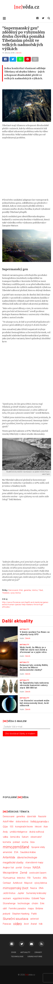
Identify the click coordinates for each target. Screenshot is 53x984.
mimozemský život (15, 888)
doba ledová (22, 821)
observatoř (36, 837)
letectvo (21, 877)
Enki (42, 903)
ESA (16, 852)
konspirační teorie (24, 826)
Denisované (13, 590)
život (26, 923)
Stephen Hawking (20, 913)
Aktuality (25, 952)
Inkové (38, 826)
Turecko (37, 877)
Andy (5, 831)
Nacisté (42, 816)
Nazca (33, 888)
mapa (31, 908)
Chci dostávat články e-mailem (20, 733)
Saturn (25, 837)
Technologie (17, 956)
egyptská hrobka (21, 898)
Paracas (7, 923)
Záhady (38, 952)
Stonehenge (9, 903)
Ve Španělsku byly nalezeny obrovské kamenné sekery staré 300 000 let (34, 685)
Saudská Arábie (28, 852)
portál (19, 867)
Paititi (34, 913)
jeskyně (6, 913)
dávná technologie (27, 857)
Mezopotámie (10, 872)
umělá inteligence (18, 831)
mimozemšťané (16, 847)
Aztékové (17, 883)
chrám (35, 903)
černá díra (15, 837)
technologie (24, 903)
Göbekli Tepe (38, 898)
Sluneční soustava (15, 919)
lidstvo (35, 590)
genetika (27, 590)
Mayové (28, 883)
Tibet (41, 590)
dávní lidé (31, 816)
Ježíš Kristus (9, 893)
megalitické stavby (13, 862)
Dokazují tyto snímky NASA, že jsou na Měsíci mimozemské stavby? (34, 667)
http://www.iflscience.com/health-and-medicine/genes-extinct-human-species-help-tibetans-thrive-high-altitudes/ (25, 604)
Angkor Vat (8, 867)
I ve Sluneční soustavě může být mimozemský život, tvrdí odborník (34, 703)
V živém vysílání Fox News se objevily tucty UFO (35, 633)
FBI (29, 877)
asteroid (34, 918)
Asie (46, 826)
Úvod (13, 952)
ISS (11, 826)
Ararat (34, 923)
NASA (36, 867)
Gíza (32, 842)
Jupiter (20, 893)
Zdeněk (18, 53)
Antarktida (9, 857)
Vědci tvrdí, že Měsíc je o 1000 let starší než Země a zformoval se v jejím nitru (33, 650)
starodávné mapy (34, 862)
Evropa (27, 867)
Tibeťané (5, 593)
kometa (7, 842)
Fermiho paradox (17, 908)
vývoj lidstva (15, 593)
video (17, 924)
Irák (41, 923)
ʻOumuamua (9, 877)
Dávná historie (35, 956)
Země (23, 872)
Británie (39, 908)
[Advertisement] (26, 168)
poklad (16, 842)
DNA (21, 590)
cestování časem (37, 872)
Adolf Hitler (8, 821)
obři (5, 908)
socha (25, 842)
